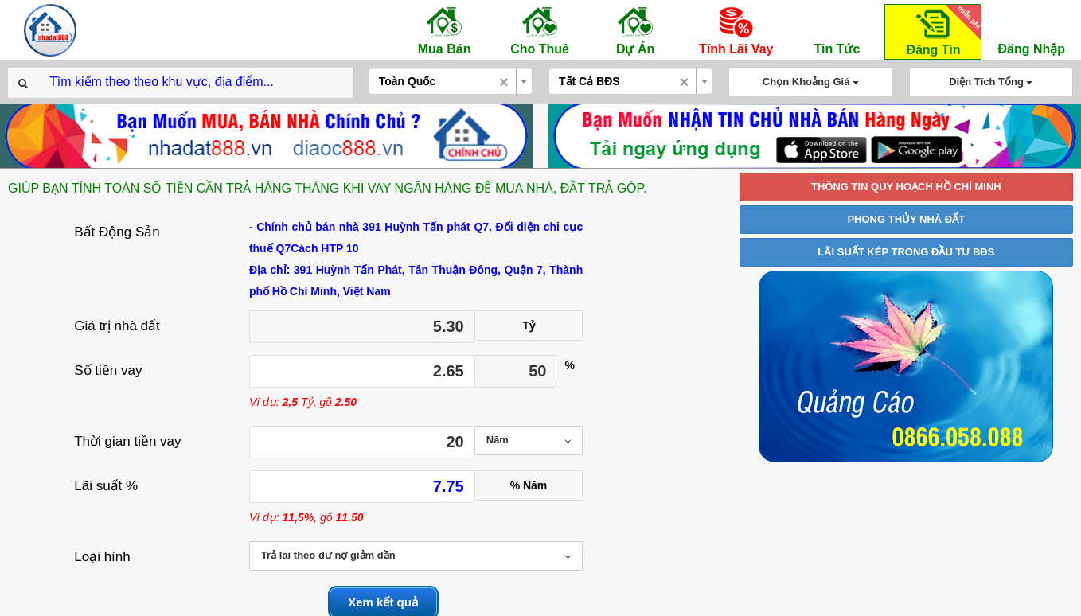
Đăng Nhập (1031, 30)
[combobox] (451, 81)
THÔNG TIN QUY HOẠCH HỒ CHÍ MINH (906, 187)
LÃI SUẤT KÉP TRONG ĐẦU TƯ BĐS (906, 252)
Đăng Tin (941, 31)
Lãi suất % (106, 485)
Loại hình (102, 556)
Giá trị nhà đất (117, 325)
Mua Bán (444, 30)
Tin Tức (836, 30)
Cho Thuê (540, 30)
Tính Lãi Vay (736, 30)
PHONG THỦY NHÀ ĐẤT (906, 219)
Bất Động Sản (117, 232)
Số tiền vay (108, 370)
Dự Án (635, 30)
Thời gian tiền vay (127, 441)
